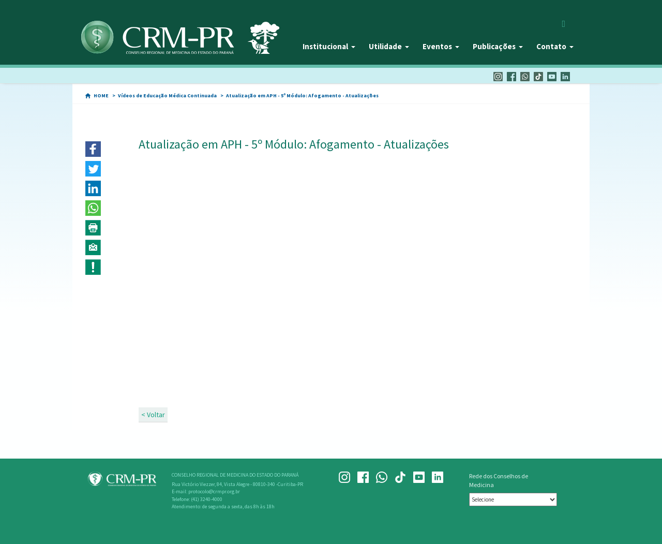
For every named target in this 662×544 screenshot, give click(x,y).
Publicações (498, 46)
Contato (555, 46)
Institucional (329, 46)
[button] (93, 149)
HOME (101, 95)
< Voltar (153, 414)
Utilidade (389, 46)
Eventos (441, 46)
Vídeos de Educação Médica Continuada (167, 95)
